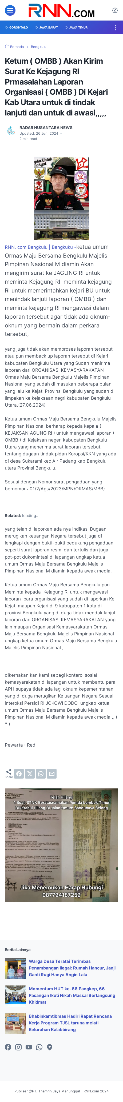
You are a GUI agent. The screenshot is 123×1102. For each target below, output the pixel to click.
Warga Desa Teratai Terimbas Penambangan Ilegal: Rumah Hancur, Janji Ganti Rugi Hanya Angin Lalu (72, 968)
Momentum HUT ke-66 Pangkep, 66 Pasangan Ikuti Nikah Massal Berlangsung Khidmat (72, 995)
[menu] (10, 10)
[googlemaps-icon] (49, 1047)
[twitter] (30, 774)
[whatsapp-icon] (39, 1047)
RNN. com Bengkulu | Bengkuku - (40, 247)
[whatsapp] (41, 774)
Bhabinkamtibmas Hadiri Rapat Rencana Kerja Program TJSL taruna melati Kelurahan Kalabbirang (70, 1022)
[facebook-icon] (8, 1047)
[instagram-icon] (18, 1047)
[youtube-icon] (29, 1047)
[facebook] (19, 774)
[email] (52, 774)
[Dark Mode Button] (115, 10)
